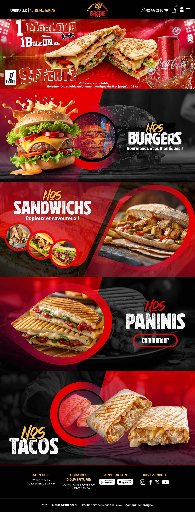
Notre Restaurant (43, 10)
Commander (18, 10)
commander (155, 340)
